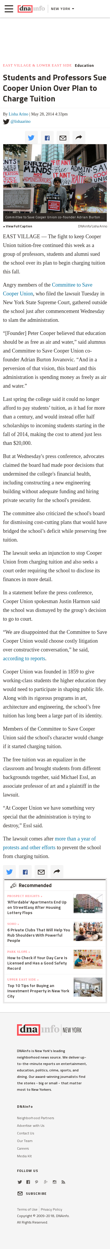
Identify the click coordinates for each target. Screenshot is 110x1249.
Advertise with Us (31, 1125)
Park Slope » (18, 951)
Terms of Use (27, 1209)
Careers (23, 1148)
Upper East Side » (23, 979)
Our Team (25, 1141)
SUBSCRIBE (32, 1193)
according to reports (24, 658)
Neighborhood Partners (35, 1118)
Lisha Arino (18, 114)
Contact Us (25, 1133)
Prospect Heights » (25, 896)
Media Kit (24, 1156)
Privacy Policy (51, 1209)
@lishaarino (21, 121)
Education (84, 65)
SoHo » (13, 923)
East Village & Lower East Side (37, 65)
